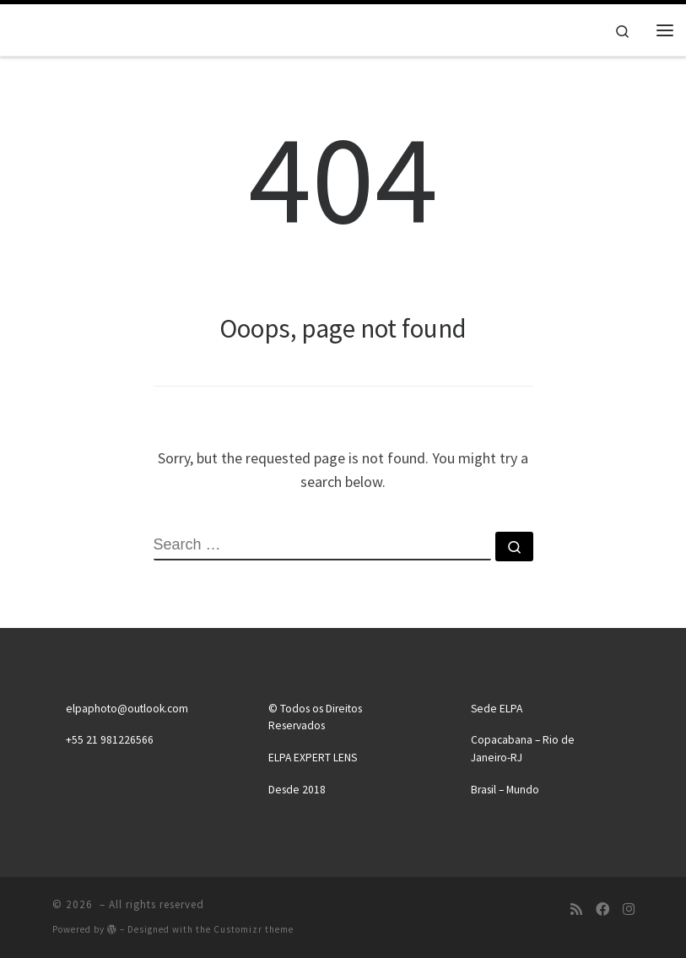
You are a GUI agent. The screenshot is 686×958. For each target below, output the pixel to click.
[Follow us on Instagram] (629, 909)
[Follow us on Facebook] (602, 909)
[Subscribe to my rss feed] (576, 909)
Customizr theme (253, 929)
